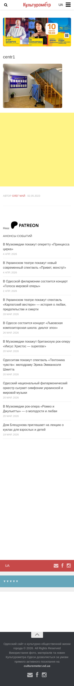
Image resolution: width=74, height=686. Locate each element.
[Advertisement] (37, 149)
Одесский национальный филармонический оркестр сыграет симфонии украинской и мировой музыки (35, 388)
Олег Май (18, 195)
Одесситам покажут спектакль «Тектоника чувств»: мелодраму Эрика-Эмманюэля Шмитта (34, 364)
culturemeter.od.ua (37, 666)
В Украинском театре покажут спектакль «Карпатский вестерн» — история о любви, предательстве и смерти (34, 304)
